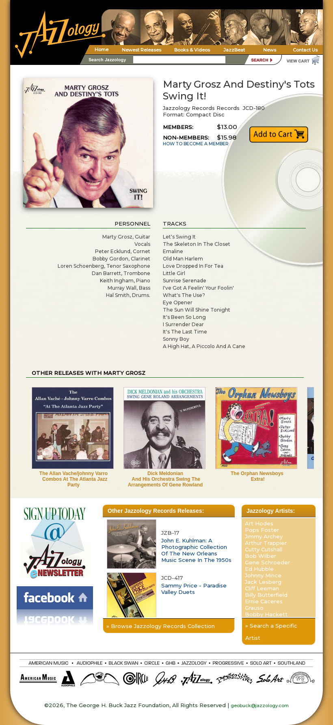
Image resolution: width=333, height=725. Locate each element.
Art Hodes (259, 523)
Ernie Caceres (264, 601)
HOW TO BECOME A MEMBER (196, 143)
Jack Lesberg (263, 582)
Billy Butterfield (266, 595)
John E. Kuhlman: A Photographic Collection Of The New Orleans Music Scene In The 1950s (196, 550)
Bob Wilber (260, 556)
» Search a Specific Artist (271, 631)
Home (101, 49)
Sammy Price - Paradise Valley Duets (194, 588)
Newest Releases (141, 50)
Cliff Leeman (262, 588)
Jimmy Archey (264, 536)
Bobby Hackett (266, 614)
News (269, 50)
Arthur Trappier (266, 543)
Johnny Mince (263, 575)
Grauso (254, 608)
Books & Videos (192, 50)
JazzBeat (234, 50)
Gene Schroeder (267, 562)
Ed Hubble (259, 569)
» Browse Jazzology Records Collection (160, 626)
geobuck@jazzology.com (260, 705)
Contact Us (305, 50)
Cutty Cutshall (263, 549)
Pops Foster (262, 530)
